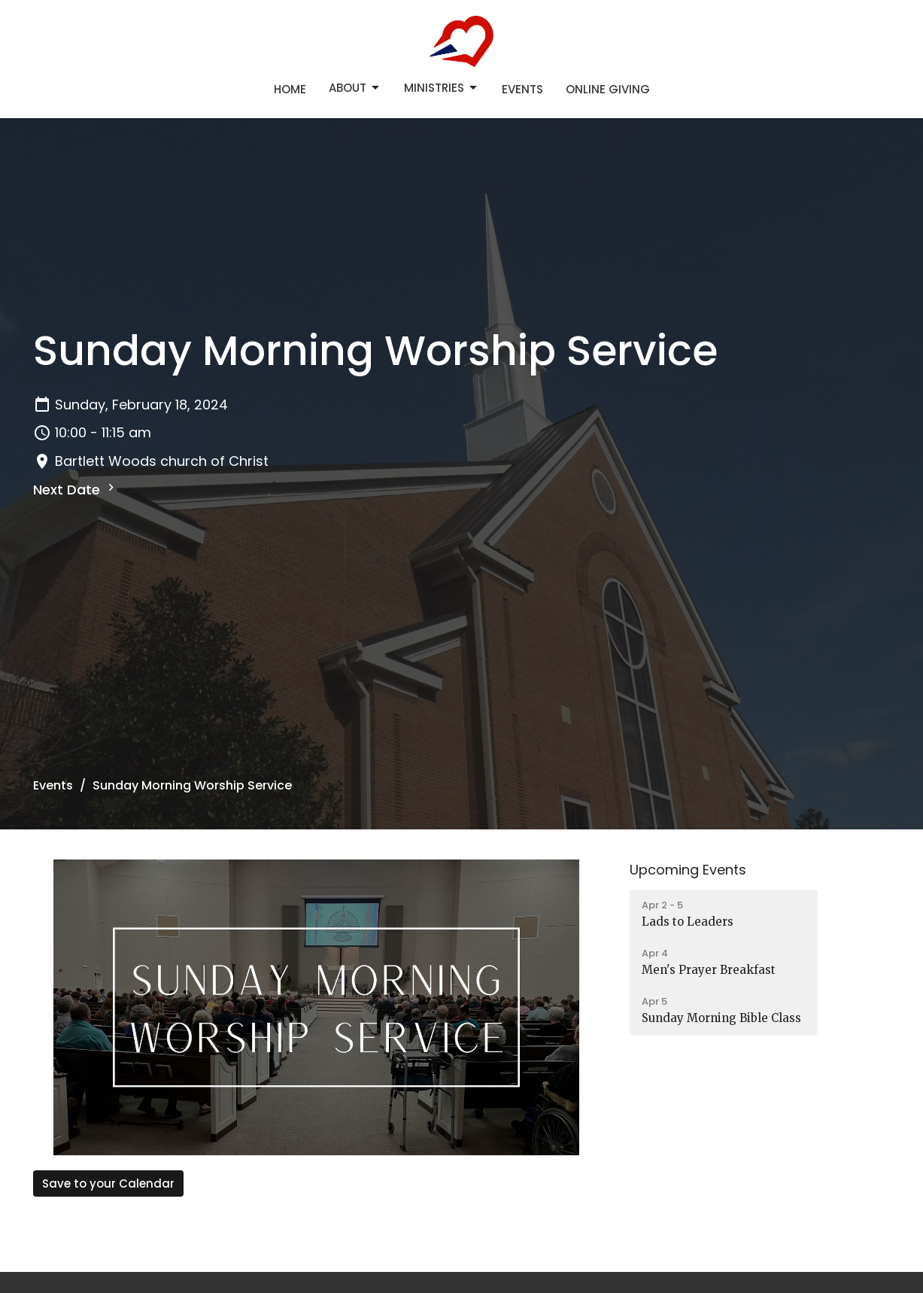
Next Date (75, 489)
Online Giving (608, 89)
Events (522, 89)
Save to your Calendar (108, 1183)
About (355, 88)
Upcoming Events (688, 869)
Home (290, 89)
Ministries (441, 88)
